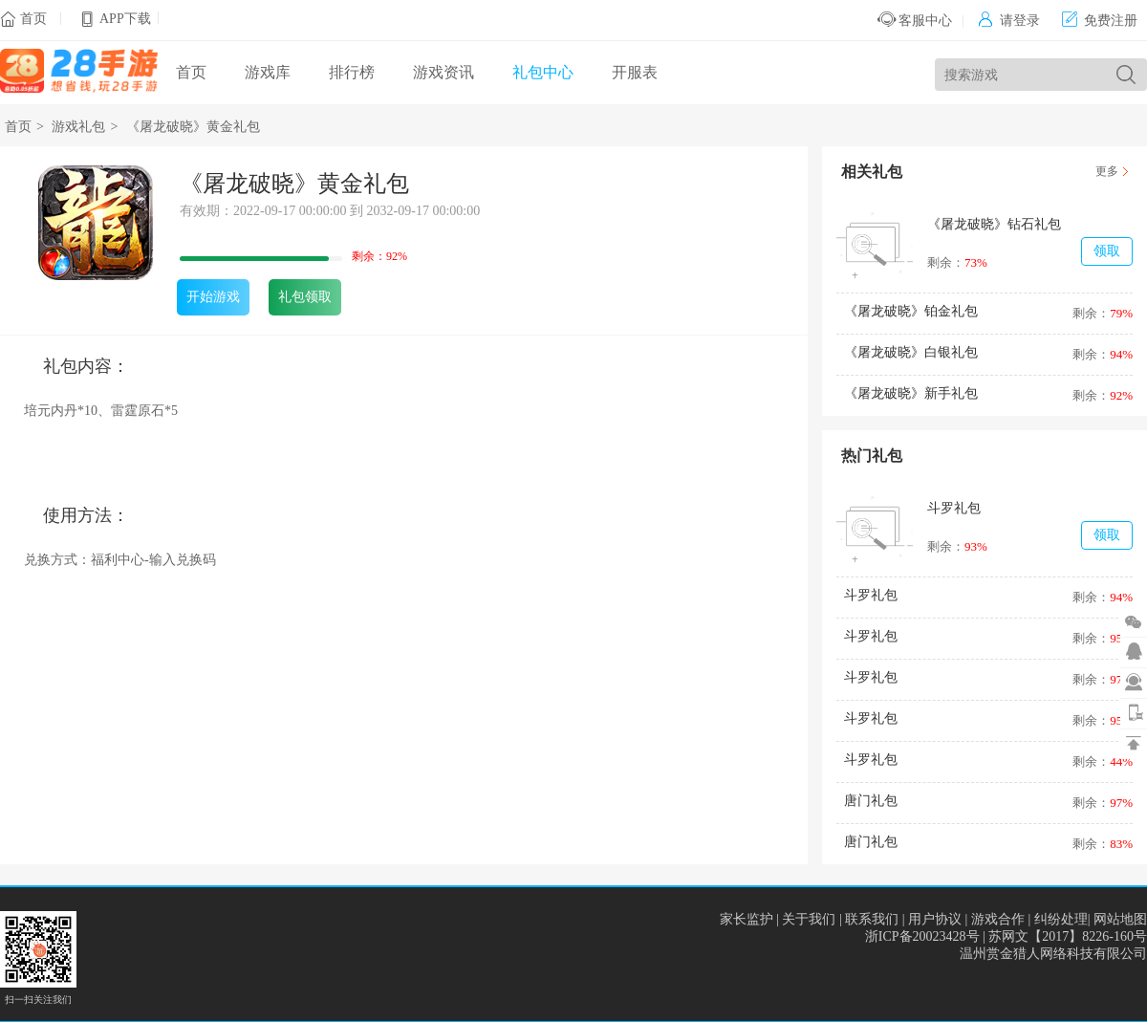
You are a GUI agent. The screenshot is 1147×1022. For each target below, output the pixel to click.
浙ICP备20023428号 (922, 936)
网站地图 (1120, 919)
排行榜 (352, 72)
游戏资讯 (443, 72)
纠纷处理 (1061, 919)
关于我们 (808, 919)
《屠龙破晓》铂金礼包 (911, 311)
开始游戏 (213, 297)
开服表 (635, 72)
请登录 (1009, 20)
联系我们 (871, 919)
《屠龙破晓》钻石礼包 (994, 224)
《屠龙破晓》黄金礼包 (193, 127)
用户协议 (935, 919)
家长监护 (746, 919)
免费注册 (1099, 20)
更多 (1106, 171)
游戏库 (268, 72)
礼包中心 (543, 72)
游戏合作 (998, 919)
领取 (1106, 251)
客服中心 (915, 20)
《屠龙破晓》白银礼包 (911, 352)
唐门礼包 (871, 801)
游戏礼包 (78, 127)
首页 (33, 18)
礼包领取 (305, 297)
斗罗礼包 (954, 508)
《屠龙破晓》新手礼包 (911, 393)
